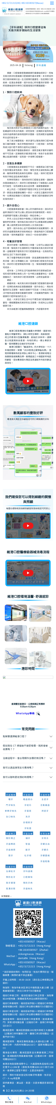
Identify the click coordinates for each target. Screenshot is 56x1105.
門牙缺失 (11, 805)
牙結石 (28, 805)
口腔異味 (28, 877)
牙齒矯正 (11, 834)
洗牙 (28, 817)
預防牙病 (28, 883)
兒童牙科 (11, 867)
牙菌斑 (28, 811)
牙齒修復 (45, 795)
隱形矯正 (11, 838)
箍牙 (10, 856)
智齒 (28, 844)
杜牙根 (28, 856)
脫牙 (28, 850)
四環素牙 (28, 822)
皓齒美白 (28, 799)
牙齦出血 (45, 844)
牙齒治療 (28, 834)
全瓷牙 (45, 799)
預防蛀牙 (11, 877)
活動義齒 (45, 805)
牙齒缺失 (28, 889)
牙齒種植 (11, 795)
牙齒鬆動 (45, 861)
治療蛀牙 (11, 871)
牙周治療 (45, 834)
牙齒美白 (28, 795)
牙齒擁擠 (11, 850)
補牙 (28, 838)
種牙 (10, 799)
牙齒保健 (28, 867)
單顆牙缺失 (11, 811)
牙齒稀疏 (11, 844)
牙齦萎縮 (45, 856)
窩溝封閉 (11, 889)
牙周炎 (45, 838)
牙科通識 (41, 65)
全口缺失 (11, 817)
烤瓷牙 (45, 811)
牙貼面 (28, 828)
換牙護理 (11, 883)
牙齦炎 (45, 850)
